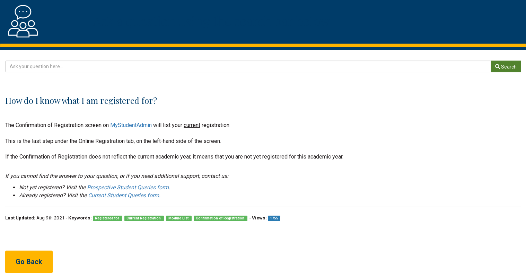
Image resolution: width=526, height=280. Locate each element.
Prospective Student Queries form (128, 187)
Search (506, 67)
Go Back (29, 262)
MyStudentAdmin (131, 125)
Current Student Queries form (123, 195)
